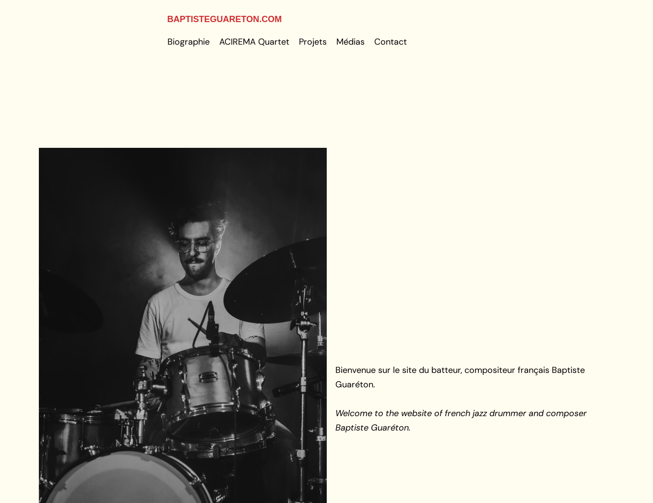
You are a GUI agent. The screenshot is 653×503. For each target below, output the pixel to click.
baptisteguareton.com (224, 19)
